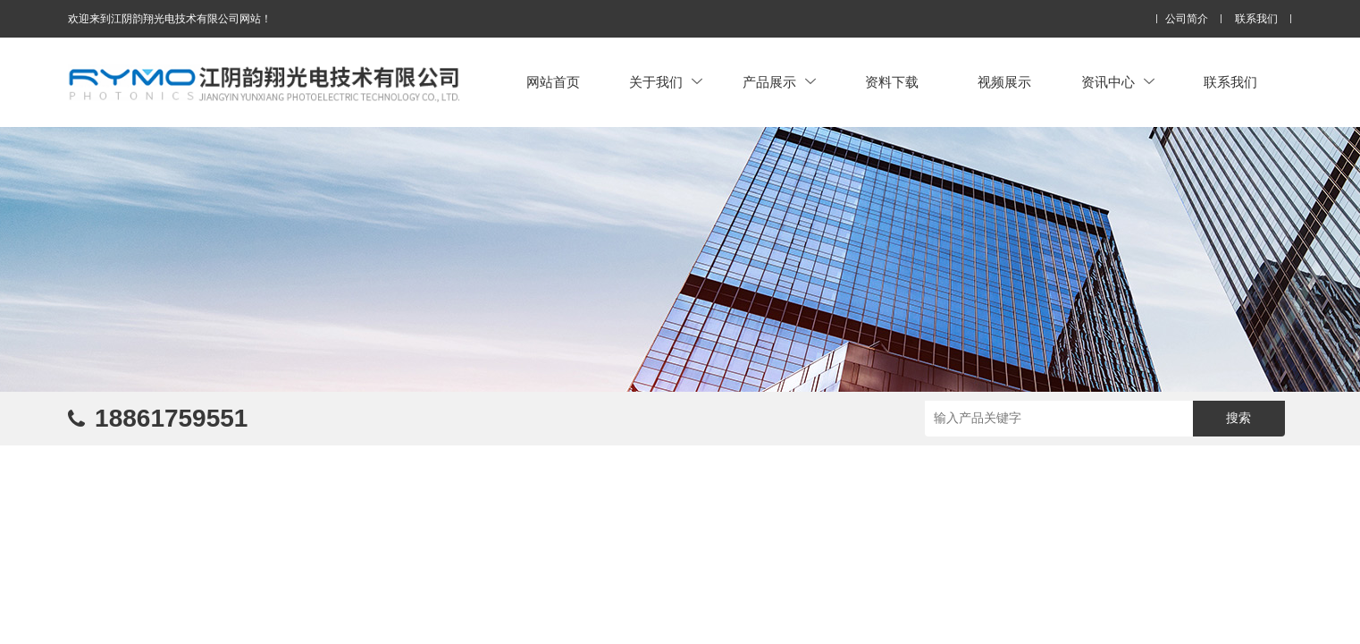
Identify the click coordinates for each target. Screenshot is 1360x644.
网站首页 (553, 81)
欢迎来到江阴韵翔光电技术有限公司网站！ (170, 19)
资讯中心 (1117, 81)
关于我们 (665, 81)
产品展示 (779, 81)
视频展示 (1004, 81)
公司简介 (1186, 19)
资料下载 (892, 81)
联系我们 (1256, 19)
